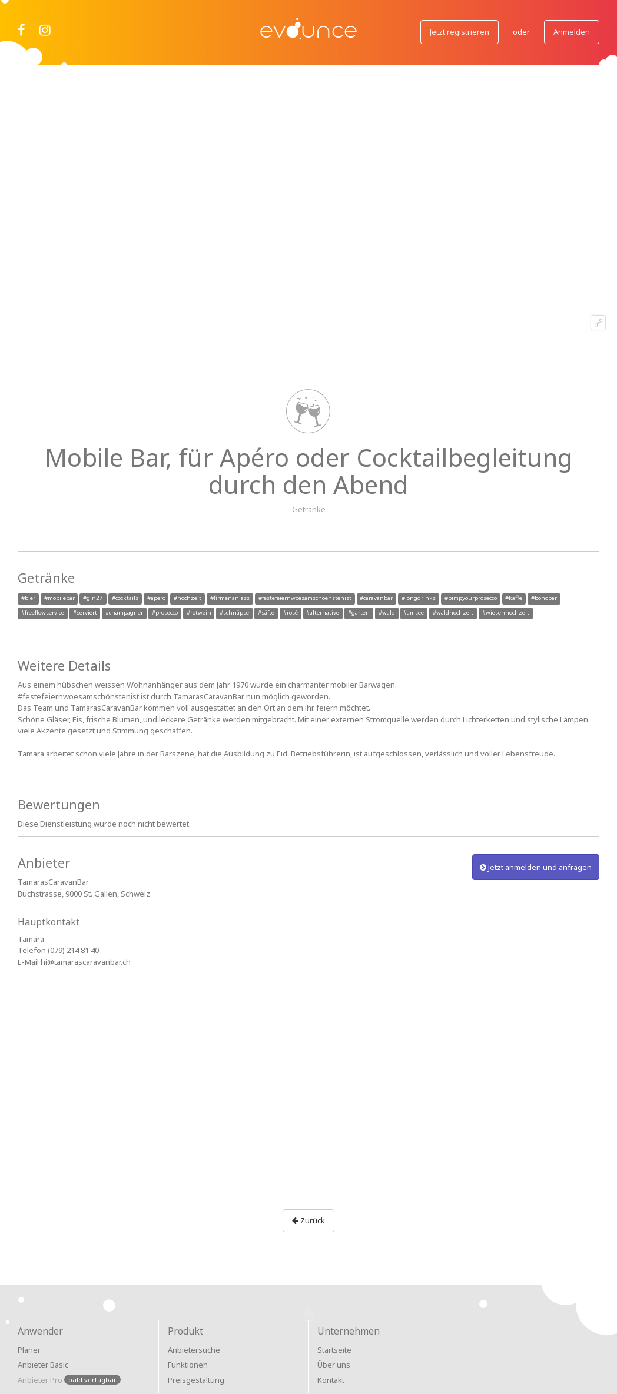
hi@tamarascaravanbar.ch (86, 962)
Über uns (333, 1364)
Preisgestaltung (196, 1380)
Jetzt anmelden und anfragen (536, 867)
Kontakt (330, 1380)
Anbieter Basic (43, 1364)
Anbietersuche (194, 1350)
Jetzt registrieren (459, 31)
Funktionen (188, 1364)
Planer (29, 1350)
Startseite (334, 1350)
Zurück (308, 1220)
